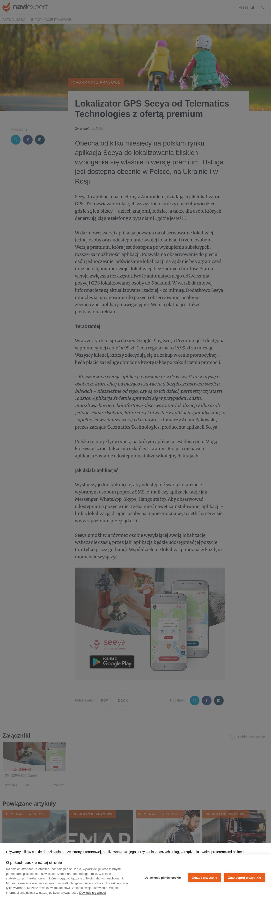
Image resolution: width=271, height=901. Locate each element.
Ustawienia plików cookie (163, 877)
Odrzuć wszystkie (204, 877)
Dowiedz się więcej (92, 892)
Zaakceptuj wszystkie (244, 877)
